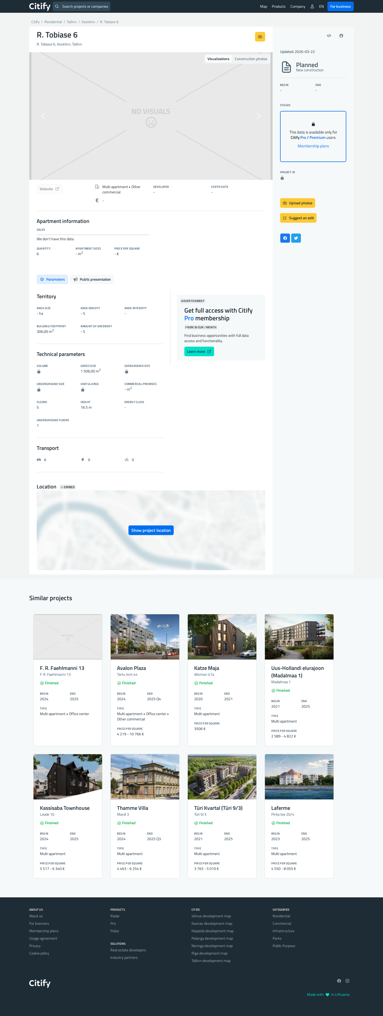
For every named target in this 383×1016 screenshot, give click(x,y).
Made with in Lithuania (328, 994)
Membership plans (313, 146)
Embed (68, 487)
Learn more (199, 351)
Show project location (151, 530)
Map (263, 6)
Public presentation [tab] (92, 279)
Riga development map (209, 953)
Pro (113, 923)
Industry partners (124, 957)
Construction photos (251, 58)
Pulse (114, 931)
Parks (277, 938)
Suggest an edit (298, 218)
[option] (151, 116)
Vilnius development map (211, 916)
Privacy (35, 945)
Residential (281, 916)
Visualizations (218, 58)
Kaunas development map (212, 923)
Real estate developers (128, 950)
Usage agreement (43, 938)
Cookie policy (39, 953)
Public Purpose (284, 945)
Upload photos (298, 203)
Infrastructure (283, 931)
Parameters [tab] (52, 279)
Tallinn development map (211, 960)
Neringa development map (212, 945)
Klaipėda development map (213, 931)
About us (36, 916)
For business (340, 6)
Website (49, 189)
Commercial (282, 923)
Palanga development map (212, 938)
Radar (115, 916)
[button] (47, 116)
